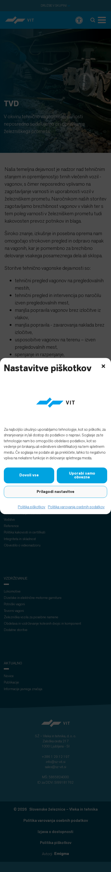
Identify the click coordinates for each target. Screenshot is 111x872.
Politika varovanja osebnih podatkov (76, 506)
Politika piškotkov (31, 506)
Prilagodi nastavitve (55, 491)
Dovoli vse (29, 475)
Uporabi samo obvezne (82, 475)
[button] (103, 365)
